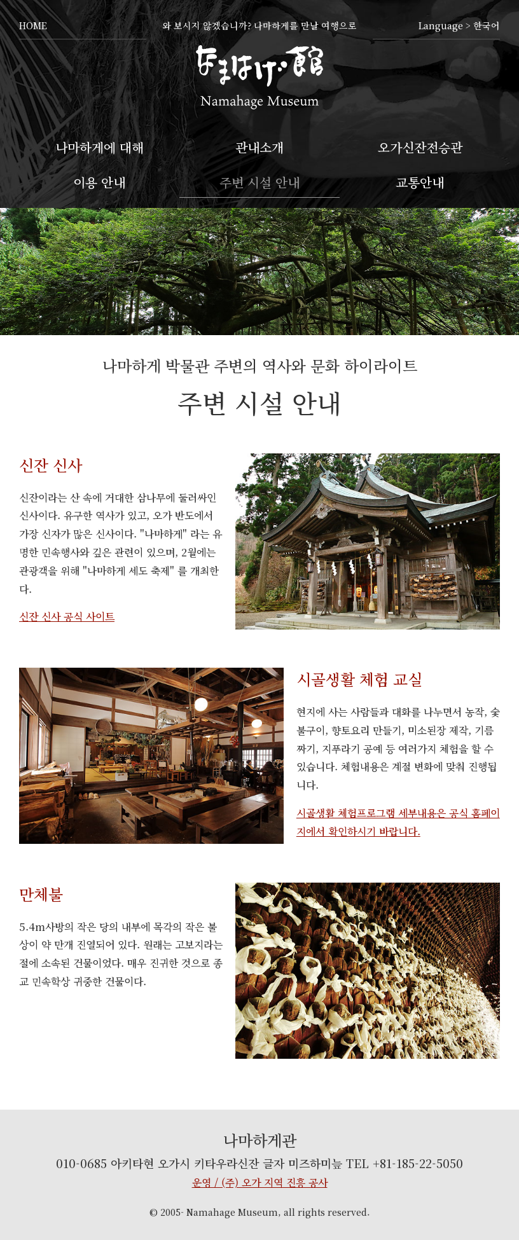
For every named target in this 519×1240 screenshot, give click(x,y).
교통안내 (420, 182)
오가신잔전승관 (420, 147)
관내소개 (259, 147)
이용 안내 (99, 182)
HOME (33, 25)
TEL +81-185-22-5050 (404, 1163)
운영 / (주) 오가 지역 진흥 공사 (260, 1182)
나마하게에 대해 (99, 147)
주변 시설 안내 (259, 182)
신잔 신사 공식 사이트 (66, 616)
